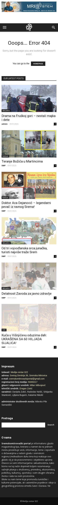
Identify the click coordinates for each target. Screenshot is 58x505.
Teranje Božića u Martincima (22, 161)
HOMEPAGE (38, 64)
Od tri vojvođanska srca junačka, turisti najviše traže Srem (24, 250)
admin (5, 124)
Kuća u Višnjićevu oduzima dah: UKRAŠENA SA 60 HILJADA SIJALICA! (24, 339)
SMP (3, 165)
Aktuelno (6, 111)
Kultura (5, 156)
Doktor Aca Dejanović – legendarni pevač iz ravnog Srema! (26, 205)
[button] (53, 27)
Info (4, 330)
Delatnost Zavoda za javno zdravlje (27, 293)
